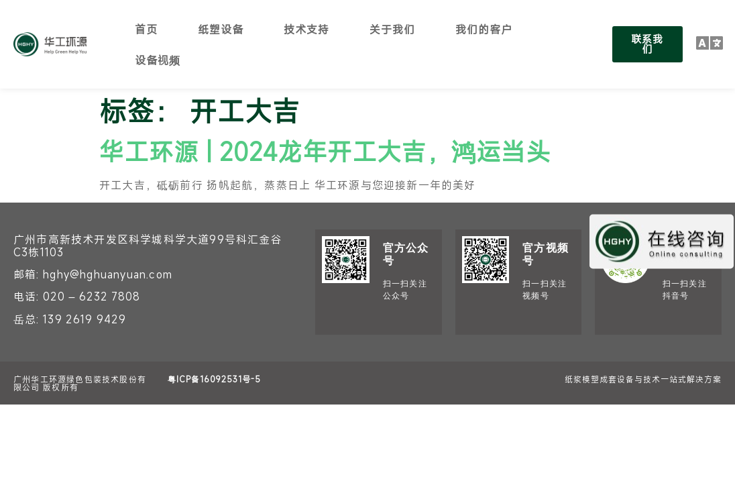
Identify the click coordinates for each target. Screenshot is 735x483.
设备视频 (157, 59)
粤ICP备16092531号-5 (214, 379)
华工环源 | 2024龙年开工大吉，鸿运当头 (325, 151)
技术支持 (306, 28)
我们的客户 (483, 28)
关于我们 (392, 28)
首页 (146, 28)
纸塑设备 (220, 28)
